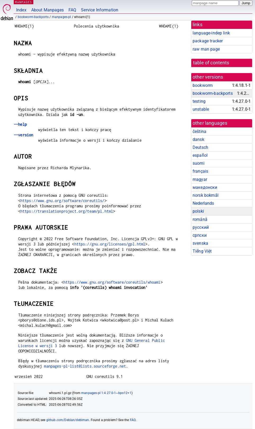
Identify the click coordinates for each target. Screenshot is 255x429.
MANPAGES (23, 2)
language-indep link (211, 32)
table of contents (211, 62)
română (200, 219)
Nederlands (203, 203)
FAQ (72, 9)
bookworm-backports (33, 17)
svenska (200, 243)
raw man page (206, 49)
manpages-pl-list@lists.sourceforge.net (85, 366)
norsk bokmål (205, 195)
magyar (200, 179)
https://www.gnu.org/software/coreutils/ (62, 200)
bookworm (203, 85)
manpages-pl (61, 17)
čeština (199, 131)
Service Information (99, 9)
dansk (198, 139)
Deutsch (200, 147)
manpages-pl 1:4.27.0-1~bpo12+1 (106, 393)
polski (198, 211)
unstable (201, 109)
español (200, 155)
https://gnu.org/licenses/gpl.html (109, 244)
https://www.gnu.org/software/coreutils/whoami (112, 282)
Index (21, 9)
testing (199, 101)
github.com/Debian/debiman (67, 420)
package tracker (208, 40)
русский (201, 227)
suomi (198, 163)
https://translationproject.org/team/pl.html (66, 211)
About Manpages (47, 9)
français (200, 171)
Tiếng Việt (202, 251)
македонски (205, 187)
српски (200, 235)
